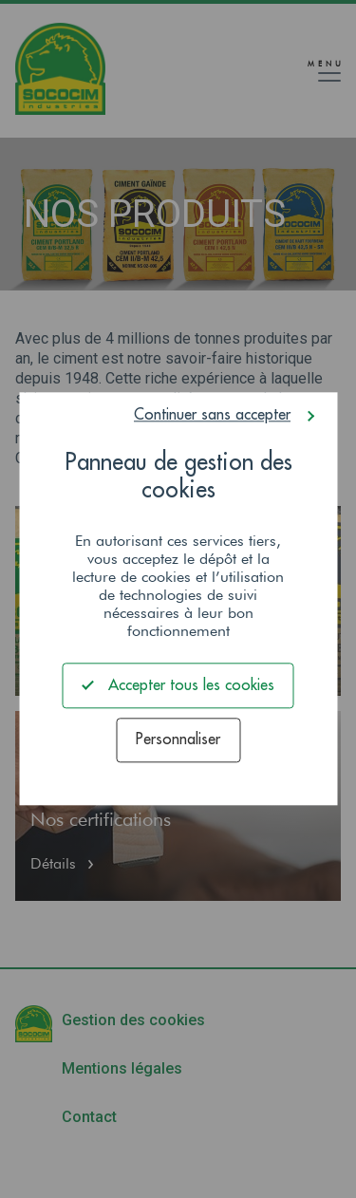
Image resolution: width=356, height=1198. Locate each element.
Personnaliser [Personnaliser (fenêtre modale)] (178, 740)
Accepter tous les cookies (178, 685)
